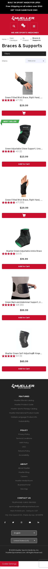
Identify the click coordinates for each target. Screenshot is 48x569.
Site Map (24, 489)
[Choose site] (24, 540)
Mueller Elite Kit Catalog (24, 400)
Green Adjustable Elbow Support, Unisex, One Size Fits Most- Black (24, 149)
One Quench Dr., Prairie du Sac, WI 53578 (26, 515)
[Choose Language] (24, 533)
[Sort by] (35, 61)
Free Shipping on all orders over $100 (24, 6)
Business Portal (24, 485)
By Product (26, 39)
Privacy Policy (24, 434)
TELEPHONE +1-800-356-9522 (24, 502)
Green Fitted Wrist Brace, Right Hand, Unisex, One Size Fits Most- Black (24, 98)
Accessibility (24, 455)
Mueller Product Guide (24, 404)
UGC (24, 447)
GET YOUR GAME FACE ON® (24, 10)
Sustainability (24, 421)
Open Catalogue (13, 39)
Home (4, 39)
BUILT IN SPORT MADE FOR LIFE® (24, 2)
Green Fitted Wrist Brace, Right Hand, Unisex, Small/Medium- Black (24, 200)
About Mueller (24, 468)
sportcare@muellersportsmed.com (24, 506)
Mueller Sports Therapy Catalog (24, 409)
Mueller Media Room (24, 481)
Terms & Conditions (24, 438)
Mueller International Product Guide (24, 413)
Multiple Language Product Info (24, 417)
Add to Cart (24, 164)
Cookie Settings (9, 564)
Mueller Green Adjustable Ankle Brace (24, 251)
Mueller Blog (24, 472)
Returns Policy (24, 451)
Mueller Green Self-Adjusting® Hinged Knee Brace (24, 353)
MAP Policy (24, 443)
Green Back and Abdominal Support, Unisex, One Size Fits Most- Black (24, 302)
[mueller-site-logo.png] (23, 18)
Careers (24, 476)
